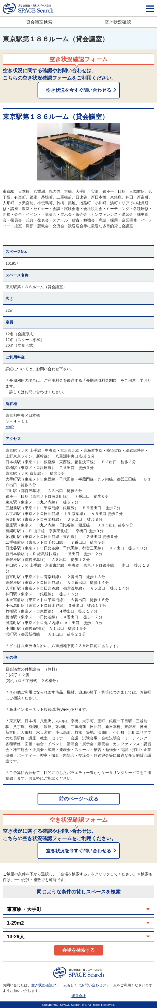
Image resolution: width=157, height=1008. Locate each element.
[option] (78, 151)
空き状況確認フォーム (49, 985)
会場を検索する (78, 950)
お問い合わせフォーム (99, 985)
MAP (9, 427)
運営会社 (79, 996)
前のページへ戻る (78, 799)
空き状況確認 (118, 22)
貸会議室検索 (39, 22)
